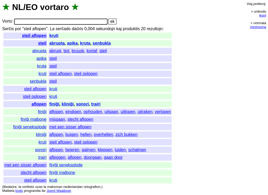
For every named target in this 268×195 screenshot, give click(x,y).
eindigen (73, 111)
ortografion (92, 187)
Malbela (8, 191)
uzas (38, 187)
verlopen (163, 111)
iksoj (262, 15)
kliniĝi (68, 104)
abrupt (55, 51)
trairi (95, 104)
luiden (120, 149)
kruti (53, 35)
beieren (72, 149)
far (44, 191)
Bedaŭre (9, 187)
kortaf (92, 51)
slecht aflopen (80, 119)
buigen (71, 134)
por (18, 29)
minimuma (258, 27)
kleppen (105, 149)
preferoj (259, 4)
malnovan (54, 187)
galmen (88, 149)
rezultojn (155, 29)
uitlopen (128, 111)
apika (72, 43)
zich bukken (126, 134)
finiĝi (54, 104)
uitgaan (111, 111)
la (20, 187)
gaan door (113, 157)
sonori (82, 104)
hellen (86, 134)
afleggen (57, 157)
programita (32, 191)
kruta (85, 43)
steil (42, 43)
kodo (19, 191)
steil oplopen (86, 73)
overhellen (103, 134)
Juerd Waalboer (59, 191)
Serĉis (8, 29)
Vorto (7, 21)
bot (66, 51)
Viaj (249, 4)
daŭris (77, 29)
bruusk (78, 51)
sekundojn (105, 29)
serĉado (63, 29)
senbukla (102, 43)
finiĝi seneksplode (29, 127)
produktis (131, 29)
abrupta (57, 43)
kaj (118, 29)
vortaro (54, 7)
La (52, 29)
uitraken (145, 111)
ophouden (92, 111)
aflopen (39, 104)
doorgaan (93, 157)
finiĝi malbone (34, 119)
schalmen (137, 149)
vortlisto (28, 187)
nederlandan (73, 187)
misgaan (57, 119)
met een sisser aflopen (70, 127)
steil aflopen (34, 35)
